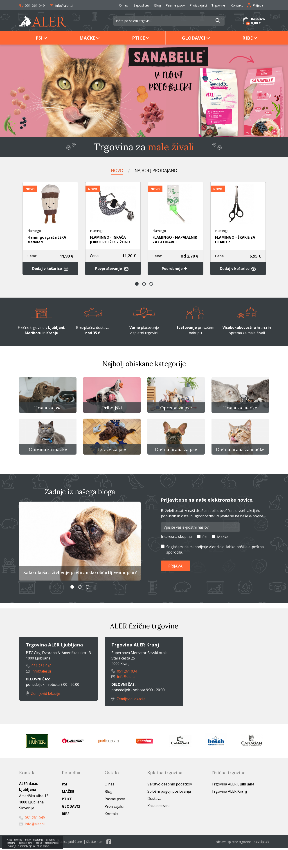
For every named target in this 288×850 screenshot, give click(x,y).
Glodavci (193, 38)
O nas (123, 5)
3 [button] (151, 284)
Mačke (87, 38)
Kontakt (237, 5)
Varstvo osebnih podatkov (169, 786)
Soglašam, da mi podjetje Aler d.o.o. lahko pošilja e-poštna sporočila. (215, 551)
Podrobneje (175, 269)
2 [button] (144, 284)
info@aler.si (61, 5)
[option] (144, 91)
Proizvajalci (198, 5)
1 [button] (137, 284)
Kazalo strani (158, 807)
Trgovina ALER (233, 786)
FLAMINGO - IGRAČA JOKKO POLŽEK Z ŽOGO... (111, 239)
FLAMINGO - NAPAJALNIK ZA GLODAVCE (175, 239)
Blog (157, 5)
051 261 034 (124, 673)
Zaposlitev (141, 5)
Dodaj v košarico (50, 268)
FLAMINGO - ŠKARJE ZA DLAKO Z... (235, 239)
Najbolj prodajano (156, 170)
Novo (116, 170)
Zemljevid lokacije (43, 695)
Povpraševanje (113, 269)
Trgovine (218, 5)
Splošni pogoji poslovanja (169, 793)
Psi (39, 38)
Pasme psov (175, 5)
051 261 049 (32, 5)
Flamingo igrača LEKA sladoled (46, 239)
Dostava (154, 800)
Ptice (138, 38)
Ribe (247, 38)
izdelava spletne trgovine (233, 843)
